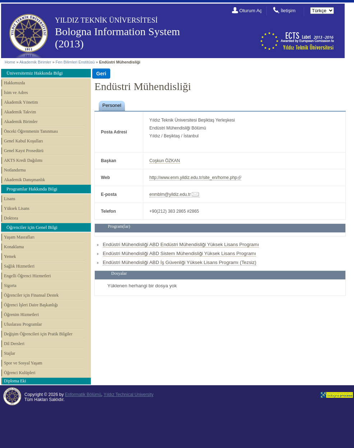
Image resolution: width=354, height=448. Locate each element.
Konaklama (14, 246)
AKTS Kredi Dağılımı (23, 160)
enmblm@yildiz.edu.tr (170, 194)
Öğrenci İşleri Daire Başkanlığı (31, 304)
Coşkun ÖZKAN (164, 160)
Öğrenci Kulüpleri (20, 372)
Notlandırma (15, 170)
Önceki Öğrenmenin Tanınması (31, 131)
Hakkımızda (14, 82)
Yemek (10, 256)
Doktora (11, 218)
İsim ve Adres (16, 92)
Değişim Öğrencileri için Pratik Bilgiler (38, 333)
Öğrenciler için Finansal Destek (31, 295)
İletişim (288, 10)
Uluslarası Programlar (23, 324)
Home (10, 62)
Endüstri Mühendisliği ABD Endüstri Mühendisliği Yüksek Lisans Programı (181, 244)
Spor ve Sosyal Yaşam (23, 363)
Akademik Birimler (35, 62)
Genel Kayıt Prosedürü (23, 150)
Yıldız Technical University (128, 394)
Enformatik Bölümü (83, 394)
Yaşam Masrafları (19, 237)
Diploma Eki (15, 380)
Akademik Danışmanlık (24, 179)
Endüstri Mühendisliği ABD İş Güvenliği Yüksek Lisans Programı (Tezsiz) (179, 262)
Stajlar (9, 353)
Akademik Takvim (20, 111)
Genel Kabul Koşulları (23, 140)
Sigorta (10, 285)
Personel (111, 105)
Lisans (9, 198)
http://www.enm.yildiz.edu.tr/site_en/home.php (193, 177)
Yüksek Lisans (16, 208)
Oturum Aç (250, 10)
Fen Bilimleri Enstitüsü (75, 62)
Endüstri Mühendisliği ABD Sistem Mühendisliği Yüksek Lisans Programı (179, 253)
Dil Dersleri (14, 343)
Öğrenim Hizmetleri (21, 314)
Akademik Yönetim (21, 102)
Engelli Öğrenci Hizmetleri (27, 275)
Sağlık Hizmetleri (19, 266)
